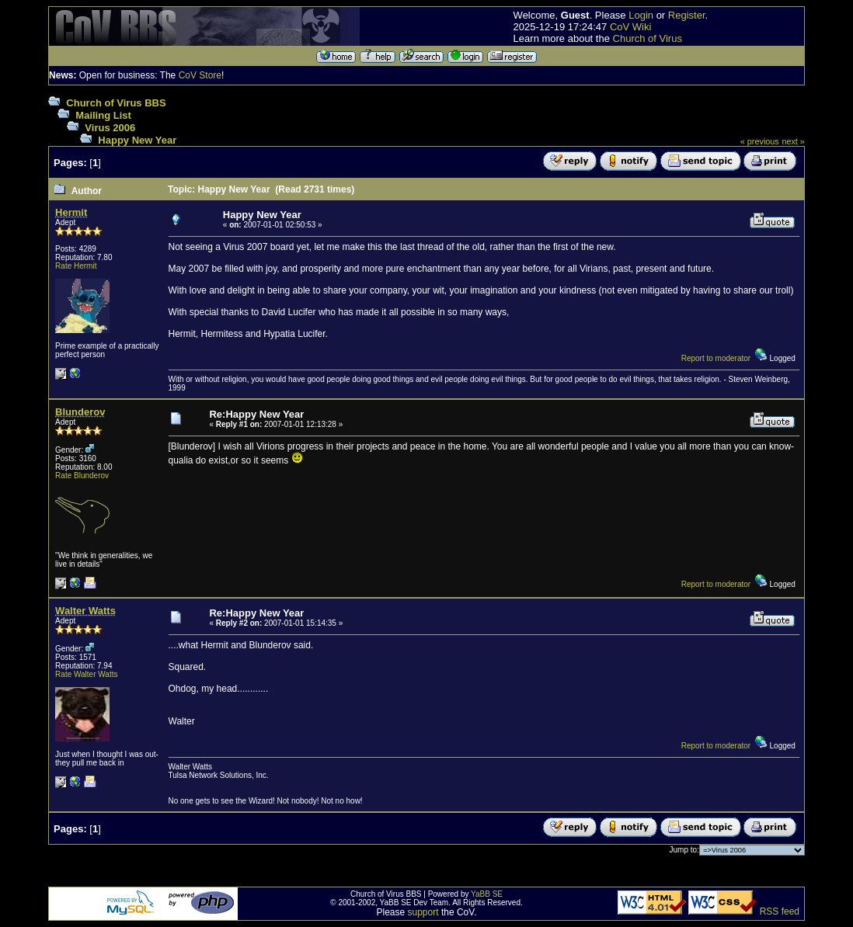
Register (686, 15)
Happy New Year (137, 140)
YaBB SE (487, 894)
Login (640, 15)
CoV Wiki (630, 27)
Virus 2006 (110, 128)
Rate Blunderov (82, 475)
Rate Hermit (75, 266)
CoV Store (200, 75)
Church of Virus (647, 38)
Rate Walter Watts (86, 674)
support (423, 912)
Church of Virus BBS (115, 103)
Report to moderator (716, 358)
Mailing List (103, 115)
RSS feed (779, 911)
